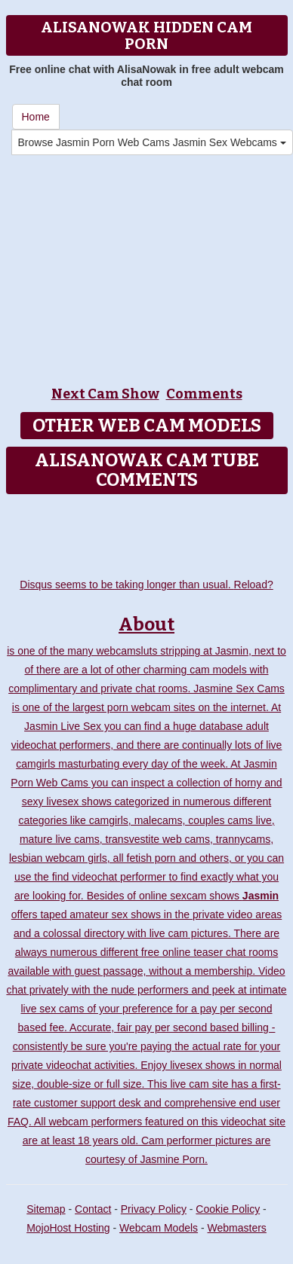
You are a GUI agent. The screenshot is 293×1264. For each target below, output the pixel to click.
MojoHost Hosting (68, 1228)
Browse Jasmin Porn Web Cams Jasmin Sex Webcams (152, 142)
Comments (204, 394)
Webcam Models (158, 1228)
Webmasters (237, 1228)
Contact (93, 1209)
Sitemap (45, 1209)
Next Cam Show (105, 394)
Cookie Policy (228, 1209)
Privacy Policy (154, 1209)
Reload (250, 585)
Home (36, 117)
